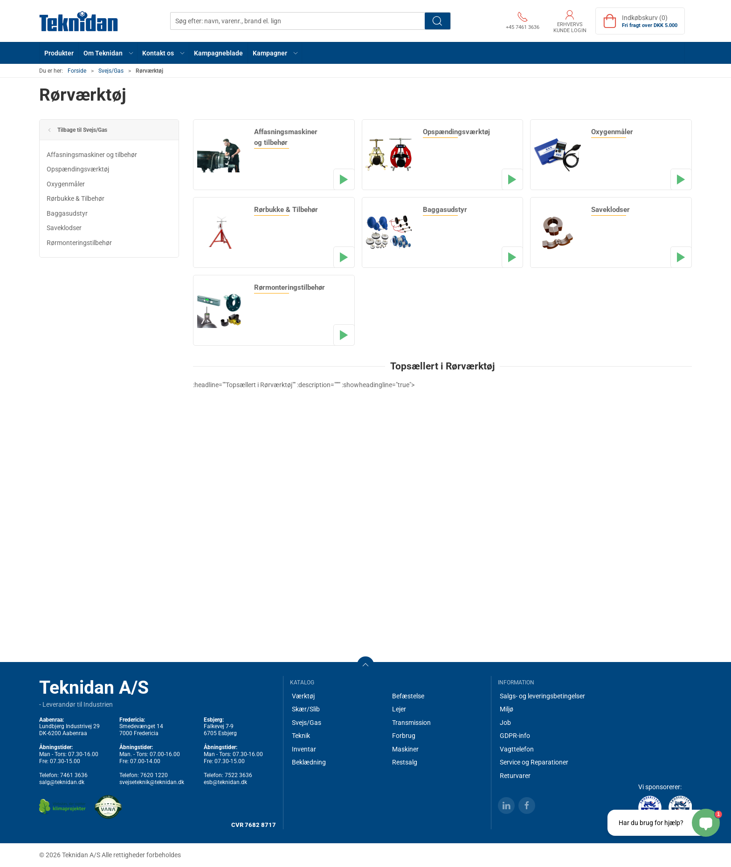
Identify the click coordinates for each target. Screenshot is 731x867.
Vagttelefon (517, 749)
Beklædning (309, 762)
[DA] (78, 21)
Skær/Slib (306, 709)
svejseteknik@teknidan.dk (151, 782)
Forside (77, 71)
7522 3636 (238, 775)
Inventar (304, 749)
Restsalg (404, 762)
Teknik (301, 735)
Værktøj (303, 696)
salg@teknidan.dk (61, 782)
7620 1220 (154, 775)
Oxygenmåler (66, 184)
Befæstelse (408, 696)
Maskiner (405, 749)
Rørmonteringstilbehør (79, 242)
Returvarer (515, 775)
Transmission (411, 722)
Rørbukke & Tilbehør (75, 198)
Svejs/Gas (111, 71)
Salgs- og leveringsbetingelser (542, 696)
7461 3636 (74, 775)
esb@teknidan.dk (225, 782)
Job (505, 722)
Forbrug (403, 735)
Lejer (399, 709)
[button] (108, 52)
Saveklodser (64, 228)
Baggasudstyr (67, 213)
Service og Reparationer (534, 762)
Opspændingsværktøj (78, 169)
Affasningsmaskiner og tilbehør (92, 154)
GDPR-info (515, 735)
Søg (437, 21)
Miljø (506, 709)
